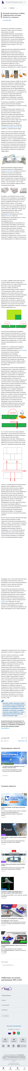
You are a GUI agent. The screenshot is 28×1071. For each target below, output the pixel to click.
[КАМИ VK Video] (5, 1040)
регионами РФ (8, 980)
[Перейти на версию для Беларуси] (14, 1033)
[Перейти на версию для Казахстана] (18, 1033)
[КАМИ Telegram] (8, 1046)
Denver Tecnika (22, 350)
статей (10, 530)
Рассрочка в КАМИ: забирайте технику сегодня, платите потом (13, 767)
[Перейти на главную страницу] (3, 2)
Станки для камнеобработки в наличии (12, 918)
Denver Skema (9, 171)
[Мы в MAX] (17, 1068)
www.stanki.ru (5, 728)
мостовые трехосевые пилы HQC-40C (11, 127)
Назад (4, 8)
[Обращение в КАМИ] (3, 1068)
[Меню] (24, 1068)
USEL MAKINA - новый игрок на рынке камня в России (13, 838)
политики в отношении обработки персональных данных (13, 1056)
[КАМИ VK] (3, 1046)
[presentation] (3, 765)
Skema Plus (9, 215)
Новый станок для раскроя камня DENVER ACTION (13, 865)
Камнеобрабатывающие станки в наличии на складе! (14, 946)
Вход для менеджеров (14, 1026)
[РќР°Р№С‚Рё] (6, 2)
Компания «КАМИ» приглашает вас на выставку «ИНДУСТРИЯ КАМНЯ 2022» (11, 892)
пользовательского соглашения (17, 1057)
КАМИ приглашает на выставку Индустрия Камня (13, 808)
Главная (11, 8)
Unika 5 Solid (4, 601)
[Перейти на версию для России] (9, 1033)
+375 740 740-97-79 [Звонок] (10, 1068)
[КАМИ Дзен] (13, 1046)
